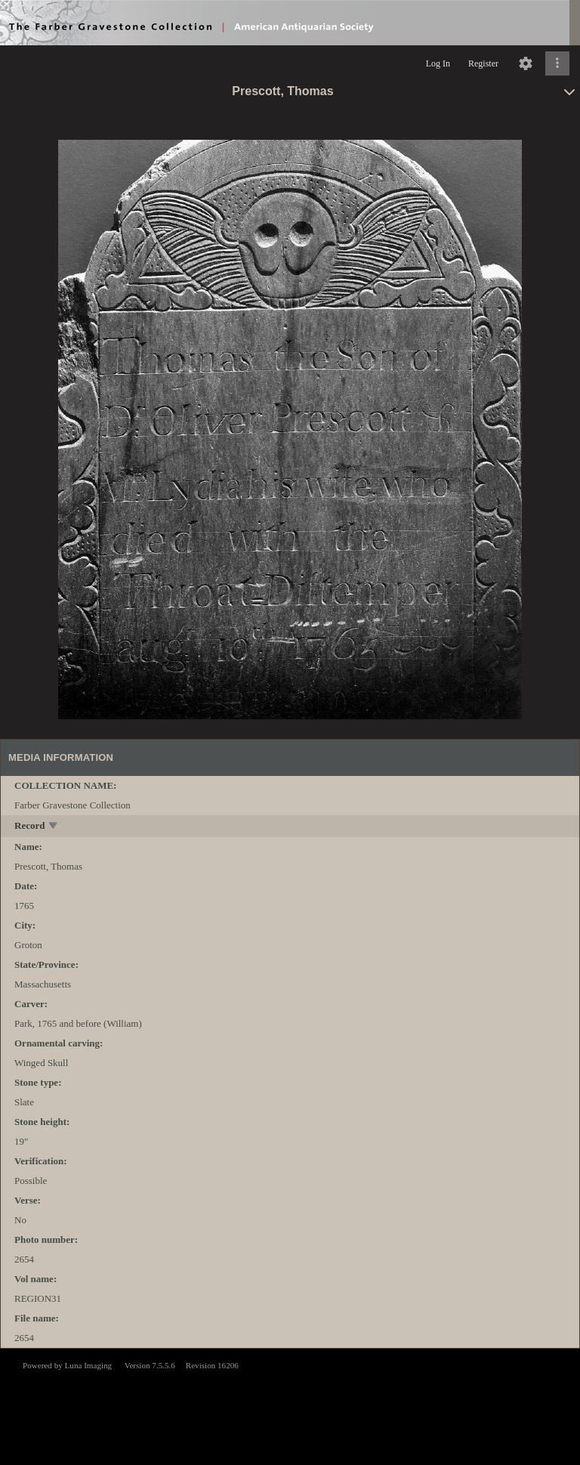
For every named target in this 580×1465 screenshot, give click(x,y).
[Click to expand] (557, 63)
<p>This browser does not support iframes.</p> (290, 1405)
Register (483, 63)
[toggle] (54, 827)
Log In (438, 63)
